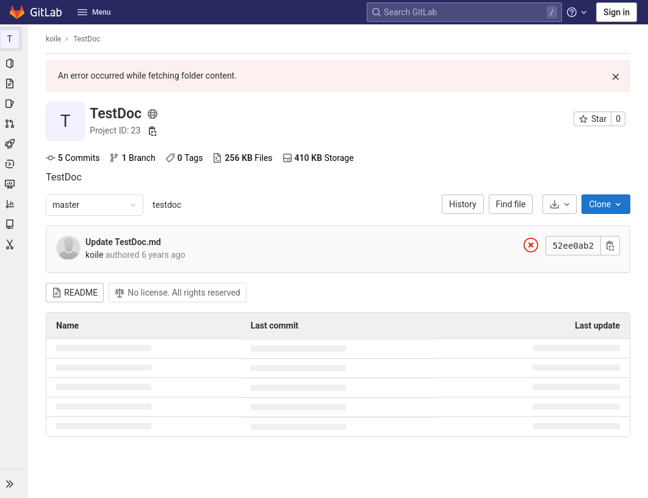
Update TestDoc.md (124, 242)
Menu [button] (93, 12)
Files (243, 158)
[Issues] (14, 103)
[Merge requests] (14, 123)
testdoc (167, 205)
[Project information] (14, 63)
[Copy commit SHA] (611, 245)
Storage (318, 158)
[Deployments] (14, 164)
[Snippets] (14, 244)
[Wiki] (14, 224)
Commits (73, 158)
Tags (185, 158)
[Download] (560, 204)
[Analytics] (14, 204)
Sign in (616, 12)
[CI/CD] (14, 144)
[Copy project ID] (153, 131)
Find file (512, 204)
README (75, 292)
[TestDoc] (14, 39)
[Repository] (14, 83)
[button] (14, 483)
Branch (133, 158)
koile (54, 39)
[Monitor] (14, 184)
